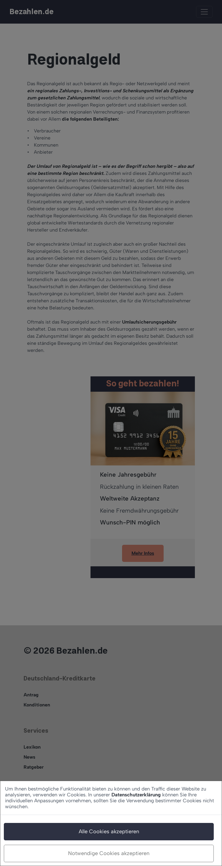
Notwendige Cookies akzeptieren (108, 853)
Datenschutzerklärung (136, 795)
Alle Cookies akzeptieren (109, 831)
